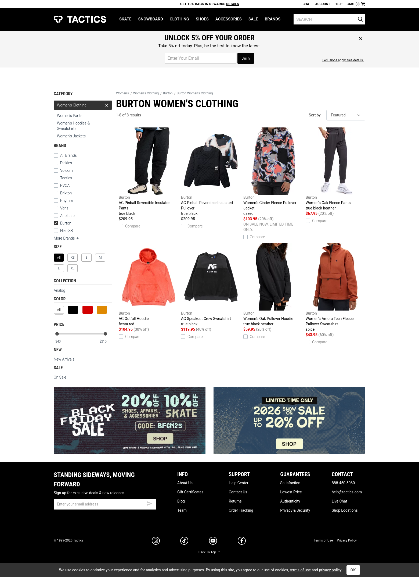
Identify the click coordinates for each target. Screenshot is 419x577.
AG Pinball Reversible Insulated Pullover (211, 171)
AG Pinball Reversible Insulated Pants (148, 171)
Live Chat (339, 501)
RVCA (65, 185)
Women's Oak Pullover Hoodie (273, 285)
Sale (253, 19)
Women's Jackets (71, 136)
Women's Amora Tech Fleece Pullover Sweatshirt (335, 287)
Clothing (179, 19)
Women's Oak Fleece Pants (335, 169)
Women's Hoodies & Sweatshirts (73, 126)
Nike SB (66, 231)
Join (245, 58)
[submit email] (149, 503)
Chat (307, 4)
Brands (273, 19)
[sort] (345, 115)
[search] (329, 19)
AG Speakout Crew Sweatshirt (211, 285)
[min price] (61, 341)
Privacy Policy (347, 540)
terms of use (300, 570)
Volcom (66, 170)
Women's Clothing (83, 105)
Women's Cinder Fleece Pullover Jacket (273, 171)
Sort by (315, 115)
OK (353, 570)
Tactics (80, 19)
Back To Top (209, 552)
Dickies (66, 163)
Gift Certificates (190, 492)
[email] (105, 504)
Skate (125, 19)
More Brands (67, 238)
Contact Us (238, 492)
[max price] (105, 341)
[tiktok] (184, 541)
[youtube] (213, 542)
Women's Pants (69, 115)
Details (232, 4)
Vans (64, 208)
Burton (62, 223)
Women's (122, 93)
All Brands (68, 155)
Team (182, 510)
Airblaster (68, 215)
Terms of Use (323, 540)
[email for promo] (200, 58)
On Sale (60, 377)
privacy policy (330, 570)
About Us (185, 483)
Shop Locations (345, 510)
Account (322, 4)
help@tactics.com (347, 492)
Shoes (202, 19)
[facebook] (242, 542)
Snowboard (150, 19)
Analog (59, 290)
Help (338, 4)
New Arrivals (64, 359)
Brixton (66, 193)
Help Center (238, 483)
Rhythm (66, 200)
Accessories (228, 19)
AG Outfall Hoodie (148, 285)
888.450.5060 (343, 483)
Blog (181, 501)
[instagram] (156, 541)
